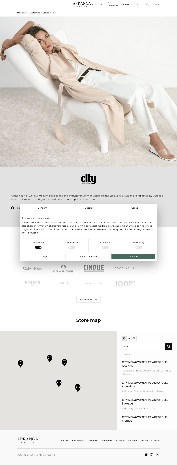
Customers (35, 13)
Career (125, 4)
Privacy (144, 440)
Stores (46, 13)
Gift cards (132, 440)
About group (78, 440)
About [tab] (134, 207)
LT (155, 5)
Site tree (64, 440)
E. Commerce (112, 4)
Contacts (155, 440)
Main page (22, 13)
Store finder (107, 440)
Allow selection (88, 256)
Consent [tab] (42, 207)
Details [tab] (88, 207)
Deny (44, 256)
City (54, 13)
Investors (120, 440)
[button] (59, 383)
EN (158, 5)
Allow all (133, 256)
